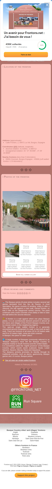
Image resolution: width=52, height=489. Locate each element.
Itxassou (34, 434)
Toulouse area (26, 454)
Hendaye (15, 439)
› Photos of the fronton (15, 176)
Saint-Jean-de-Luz (15, 441)
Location (11, 61)
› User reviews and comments (18, 289)
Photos (19, 61)
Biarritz (15, 436)
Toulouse (26, 452)
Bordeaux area (26, 450)
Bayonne (15, 434)
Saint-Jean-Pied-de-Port (34, 439)
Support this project (26, 475)
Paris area (26, 456)
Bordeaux (26, 448)
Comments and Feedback (34, 61)
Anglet (15, 432)
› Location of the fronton (16, 66)
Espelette (34, 432)
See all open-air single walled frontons (20, 360)
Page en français (22, 466)
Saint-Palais (34, 441)
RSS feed (13, 466)
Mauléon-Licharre (34, 436)
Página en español (36, 466)
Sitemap (28, 464)
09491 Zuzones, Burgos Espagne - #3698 (22, 159)
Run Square (26, 401)
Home (23, 464)
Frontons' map (36, 464)
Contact (44, 464)
